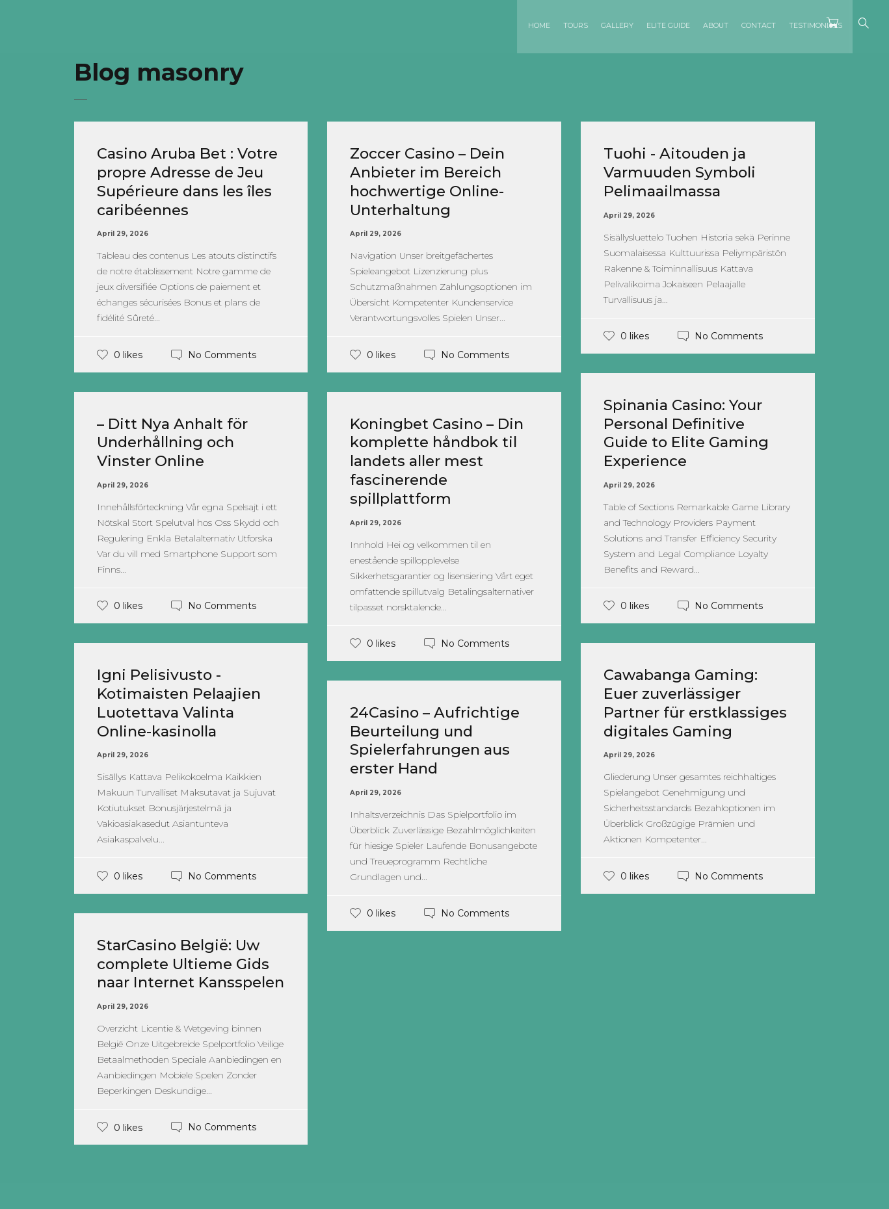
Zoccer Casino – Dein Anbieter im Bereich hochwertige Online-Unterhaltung (432, 181)
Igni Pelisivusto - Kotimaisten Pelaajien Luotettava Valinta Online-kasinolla (184, 702)
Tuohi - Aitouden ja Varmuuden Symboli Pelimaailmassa (684, 172)
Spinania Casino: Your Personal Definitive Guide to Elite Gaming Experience (691, 432)
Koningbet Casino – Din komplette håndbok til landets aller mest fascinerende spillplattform (442, 461)
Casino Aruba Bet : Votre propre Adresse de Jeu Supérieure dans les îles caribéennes (189, 181)
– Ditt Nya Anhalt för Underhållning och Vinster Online (176, 442)
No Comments (222, 354)
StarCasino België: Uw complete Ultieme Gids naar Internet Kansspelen (188, 972)
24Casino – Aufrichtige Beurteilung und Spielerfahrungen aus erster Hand (439, 740)
